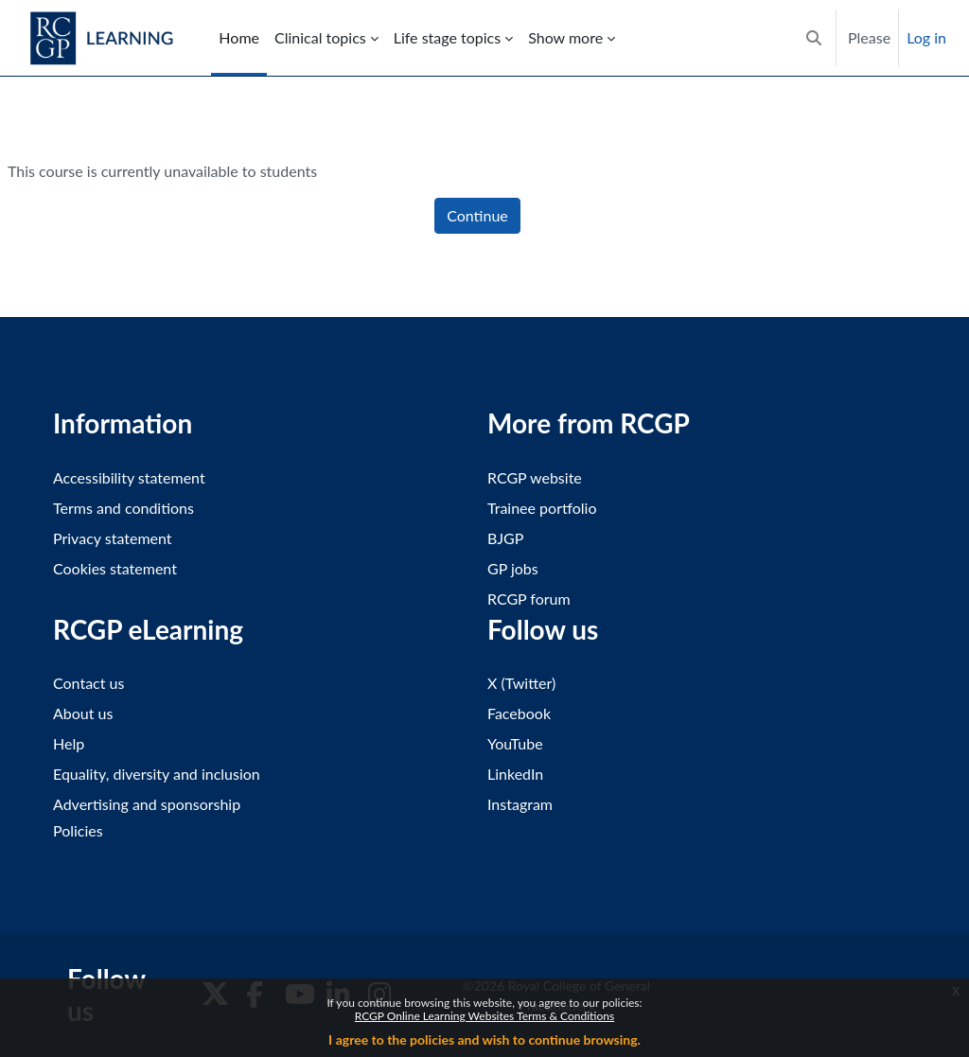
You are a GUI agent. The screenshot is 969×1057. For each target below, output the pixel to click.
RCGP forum (529, 599)
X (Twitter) (521, 683)
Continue (477, 215)
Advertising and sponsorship (146, 804)
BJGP (505, 538)
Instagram (520, 804)
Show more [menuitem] (565, 37)
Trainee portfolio (541, 508)
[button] (814, 38)
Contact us (88, 683)
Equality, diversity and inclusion (156, 774)
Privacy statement (112, 538)
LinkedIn (515, 774)
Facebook (519, 713)
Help (68, 743)
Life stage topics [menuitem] (447, 37)
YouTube (515, 743)
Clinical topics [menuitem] (320, 37)
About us (83, 713)
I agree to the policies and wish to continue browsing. (484, 1039)
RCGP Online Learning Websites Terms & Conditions (484, 1016)
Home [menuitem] (239, 37)
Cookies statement (115, 568)
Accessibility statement (129, 477)
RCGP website (534, 477)
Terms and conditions (123, 508)
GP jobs (512, 568)
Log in (926, 37)
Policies (78, 830)
